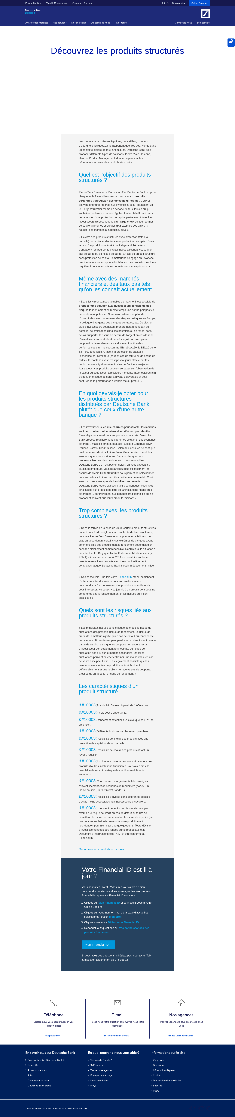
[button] (60, 23)
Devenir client (179, 2)
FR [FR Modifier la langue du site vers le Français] (163, 2)
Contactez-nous (183, 22)
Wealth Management (57, 2)
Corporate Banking (82, 2)
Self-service (203, 22)
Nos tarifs (121, 22)
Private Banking (33, 2)
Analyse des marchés (36, 22)
